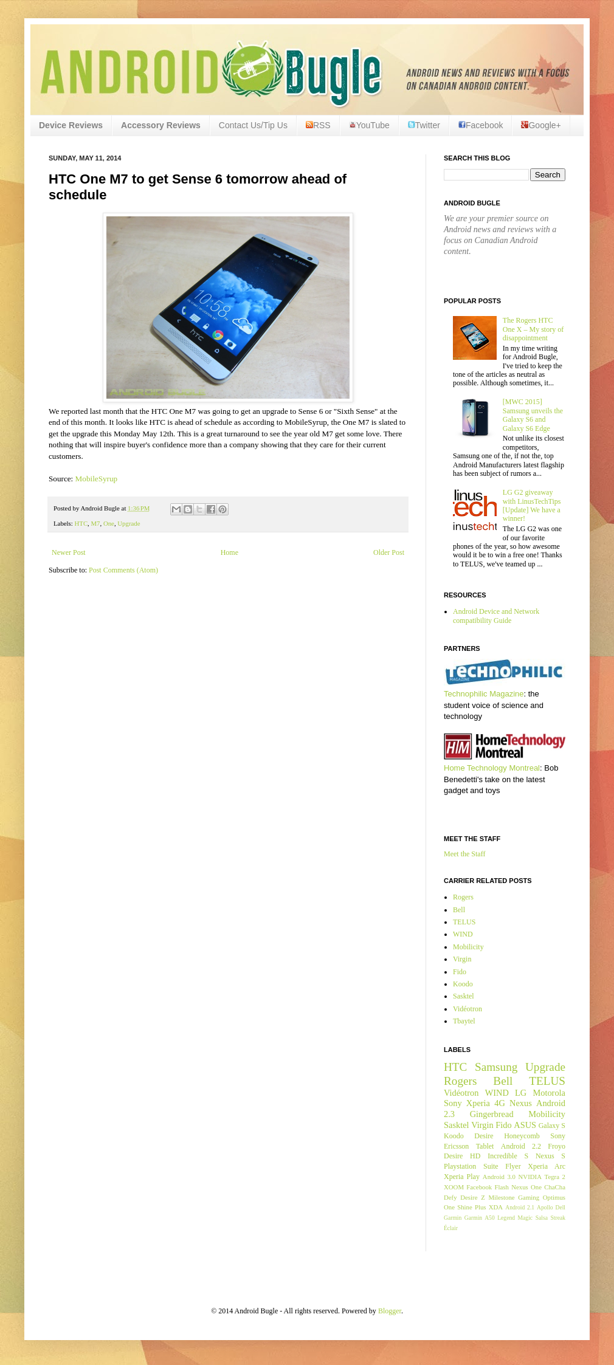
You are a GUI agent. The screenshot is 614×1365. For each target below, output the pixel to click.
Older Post (388, 552)
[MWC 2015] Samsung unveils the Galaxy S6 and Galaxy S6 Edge (533, 414)
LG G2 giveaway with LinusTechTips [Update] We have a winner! (532, 505)
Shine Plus (471, 1207)
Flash (501, 1187)
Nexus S (550, 1156)
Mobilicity (468, 947)
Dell (560, 1207)
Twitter (424, 125)
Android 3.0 (499, 1176)
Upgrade (128, 523)
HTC (81, 523)
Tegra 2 (555, 1176)
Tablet (485, 1146)
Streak (557, 1217)
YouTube (369, 125)
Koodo (463, 984)
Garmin (452, 1217)
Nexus (520, 1103)
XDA (496, 1207)
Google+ (541, 125)
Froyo (556, 1146)
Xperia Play (462, 1176)
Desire (483, 1136)
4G (499, 1103)
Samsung (496, 1067)
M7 (95, 523)
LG (520, 1093)
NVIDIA (530, 1176)
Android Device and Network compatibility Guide (496, 615)
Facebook (480, 125)
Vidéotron (467, 1009)
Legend (506, 1217)
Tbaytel (464, 1021)
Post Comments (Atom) (123, 570)
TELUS (464, 922)
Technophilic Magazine (484, 693)
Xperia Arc (546, 1166)
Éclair (451, 1228)
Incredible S (508, 1156)
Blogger (389, 1311)
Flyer (512, 1166)
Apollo (545, 1207)
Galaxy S (552, 1125)
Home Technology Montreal (492, 767)
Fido (459, 972)
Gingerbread (492, 1114)
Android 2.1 (519, 1207)
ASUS (525, 1125)
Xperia (478, 1103)
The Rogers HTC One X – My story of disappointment (533, 329)
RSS (318, 125)
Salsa (542, 1217)
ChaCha (554, 1187)
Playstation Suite (471, 1166)
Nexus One (526, 1187)
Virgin (462, 959)
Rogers (463, 897)
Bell (459, 910)
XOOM (454, 1187)
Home (229, 552)
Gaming (528, 1197)
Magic (525, 1217)
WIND (463, 934)
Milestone (501, 1197)
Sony (453, 1103)
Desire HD (462, 1156)
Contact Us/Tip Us (253, 125)
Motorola (549, 1093)
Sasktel (463, 996)
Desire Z (472, 1197)
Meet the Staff (464, 854)
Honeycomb (522, 1136)
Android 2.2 (521, 1146)
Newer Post (69, 552)
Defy (450, 1197)
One (108, 523)
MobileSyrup (96, 478)
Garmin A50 (479, 1217)
